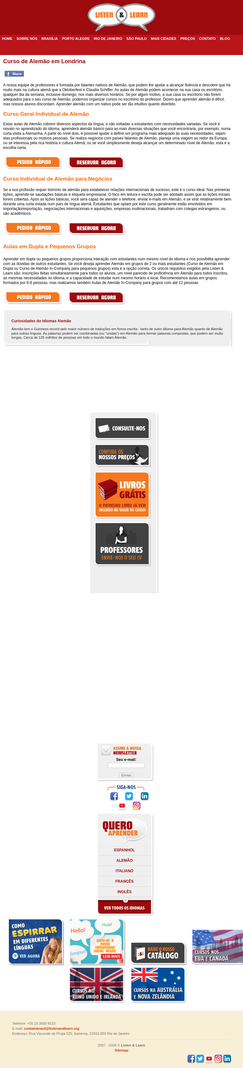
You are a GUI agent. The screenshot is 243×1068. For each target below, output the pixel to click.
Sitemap (121, 1050)
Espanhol (124, 850)
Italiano (125, 871)
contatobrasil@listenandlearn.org (51, 1028)
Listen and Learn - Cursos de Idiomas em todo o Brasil (121, 17)
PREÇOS (187, 38)
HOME (7, 38)
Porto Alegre (76, 38)
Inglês (124, 892)
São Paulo (136, 38)
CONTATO (207, 38)
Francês (124, 881)
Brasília (49, 38)
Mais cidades (163, 38)
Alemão (124, 860)
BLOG (225, 38)
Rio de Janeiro (108, 38)
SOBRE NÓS (26, 38)
